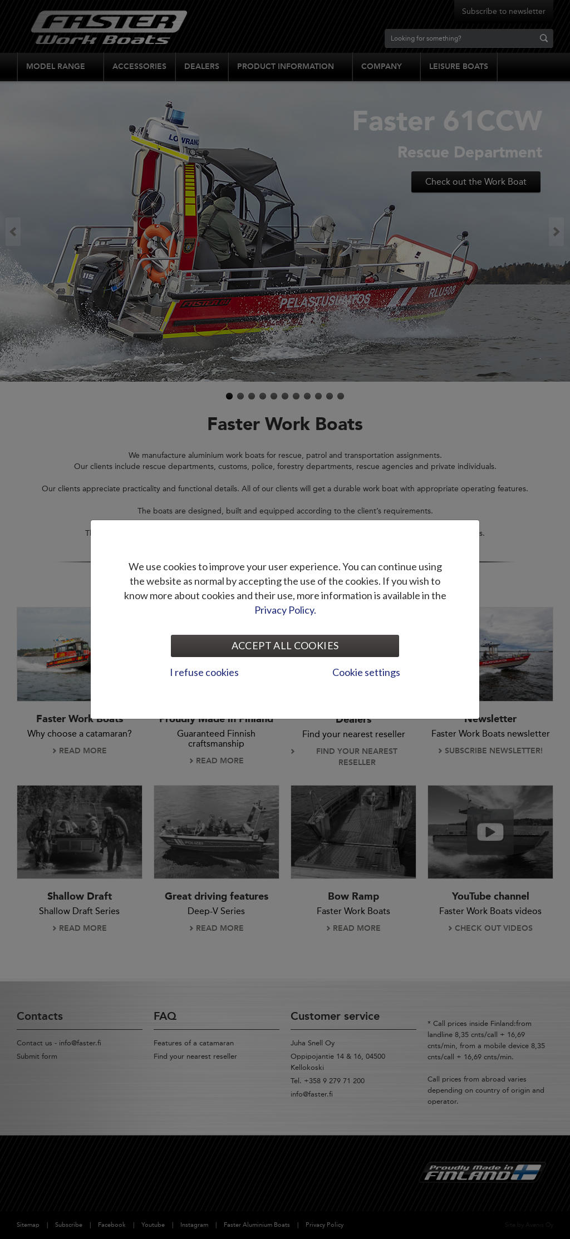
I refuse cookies (204, 672)
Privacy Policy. (285, 610)
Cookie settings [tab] (366, 672)
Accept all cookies (285, 645)
